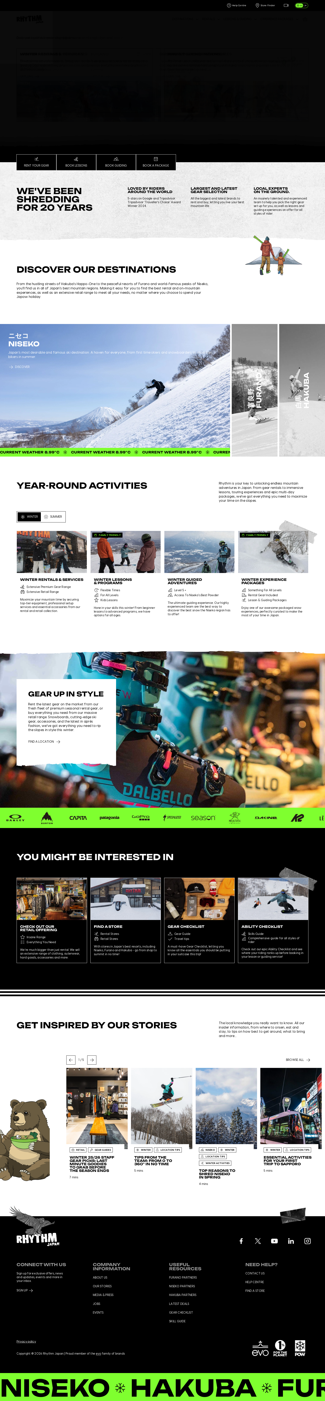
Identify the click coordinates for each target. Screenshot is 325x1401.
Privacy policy (26, 1341)
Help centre (254, 1282)
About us (100, 1277)
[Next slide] (91, 1060)
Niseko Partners (182, 1286)
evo (98, 1354)
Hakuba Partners (182, 1295)
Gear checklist (181, 1312)
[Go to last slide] (70, 1060)
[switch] (301, 5)
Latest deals (179, 1304)
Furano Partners (183, 1277)
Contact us (254, 1273)
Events (98, 1312)
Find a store (255, 1291)
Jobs (96, 1304)
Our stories (102, 1286)
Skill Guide (177, 1321)
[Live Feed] (286, 5)
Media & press (103, 1295)
